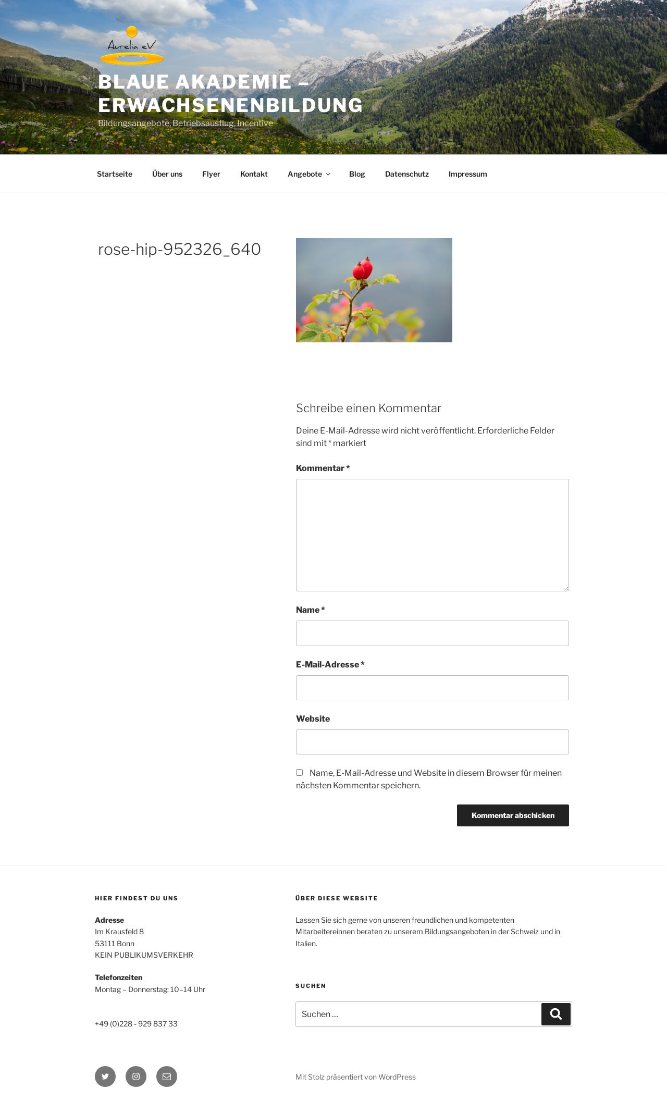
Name (310, 610)
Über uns (167, 173)
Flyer (211, 173)
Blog (357, 173)
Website (313, 719)
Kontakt (254, 173)
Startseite (114, 173)
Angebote (310, 173)
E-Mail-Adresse (330, 665)
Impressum (468, 173)
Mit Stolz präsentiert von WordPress (355, 1076)
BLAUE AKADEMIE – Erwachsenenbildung (231, 93)
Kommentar (323, 468)
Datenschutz (407, 173)
